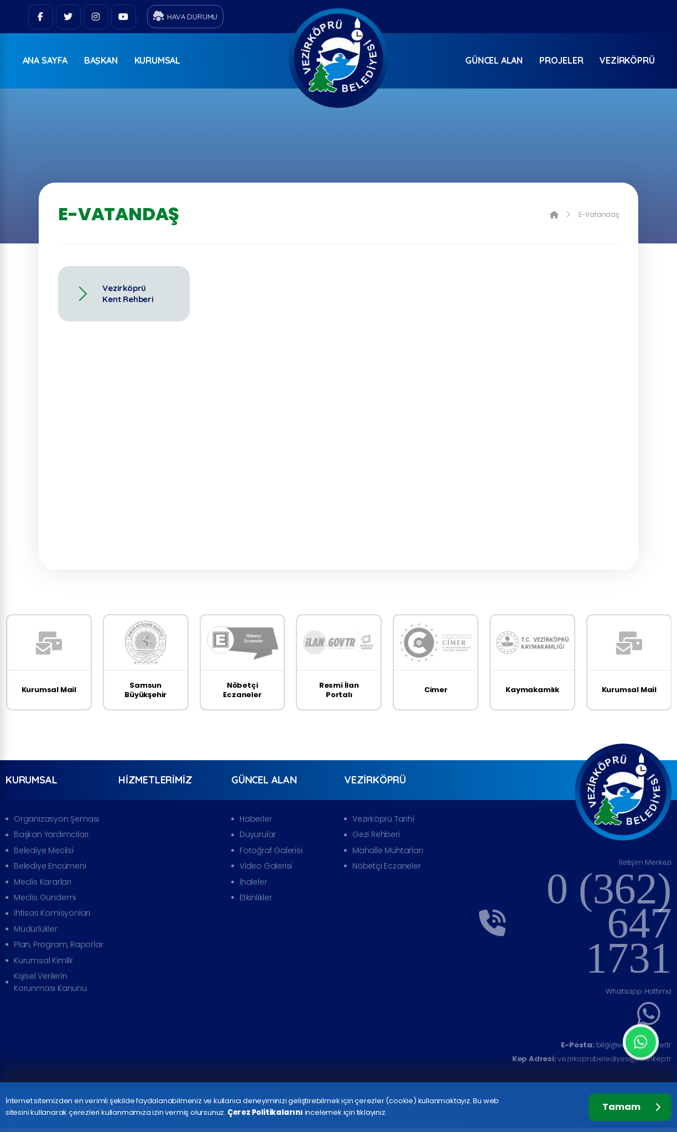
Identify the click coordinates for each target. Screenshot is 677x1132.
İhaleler (253, 881)
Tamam (631, 1106)
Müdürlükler (36, 928)
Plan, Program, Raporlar (58, 944)
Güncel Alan (494, 60)
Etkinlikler (255, 897)
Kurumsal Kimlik (43, 960)
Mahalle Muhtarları (387, 850)
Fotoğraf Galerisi (271, 850)
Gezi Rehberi (376, 834)
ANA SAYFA (45, 60)
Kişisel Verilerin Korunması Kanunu (50, 982)
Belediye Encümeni (50, 865)
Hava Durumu (185, 16)
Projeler (561, 60)
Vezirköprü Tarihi (383, 818)
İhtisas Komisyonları (52, 912)
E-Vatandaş (599, 214)
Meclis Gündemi (45, 897)
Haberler (255, 818)
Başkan (101, 60)
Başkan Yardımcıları (51, 834)
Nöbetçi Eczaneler (386, 865)
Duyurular (257, 834)
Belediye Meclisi (44, 850)
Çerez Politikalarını (265, 1112)
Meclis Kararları (42, 881)
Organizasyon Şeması (56, 818)
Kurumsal (157, 60)
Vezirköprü (627, 60)
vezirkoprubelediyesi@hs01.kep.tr (591, 1058)
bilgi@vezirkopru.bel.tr (616, 1045)
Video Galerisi (265, 865)
